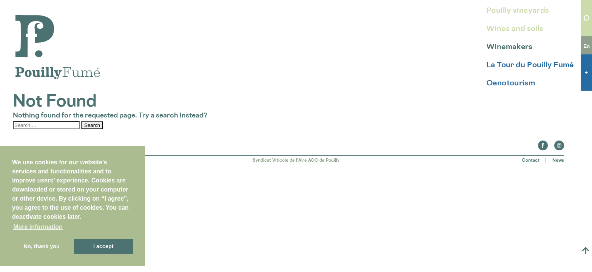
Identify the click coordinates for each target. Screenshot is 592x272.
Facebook (543, 143)
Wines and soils (515, 28)
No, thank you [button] (42, 246)
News (558, 160)
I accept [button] (103, 246)
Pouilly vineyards (517, 10)
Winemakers (509, 46)
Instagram (559, 143)
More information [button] (38, 227)
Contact (531, 160)
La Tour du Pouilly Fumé (530, 64)
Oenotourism (510, 82)
